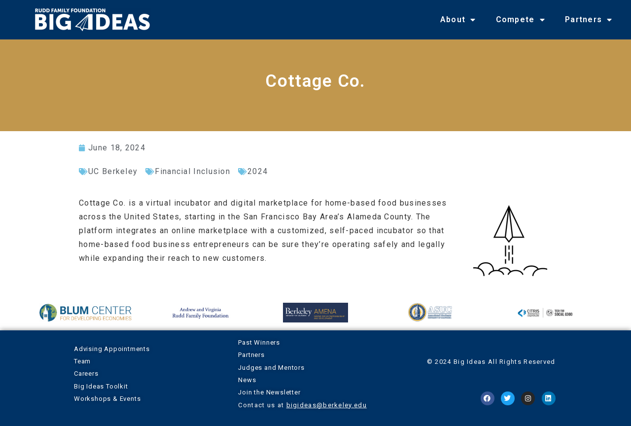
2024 (257, 171)
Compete (520, 20)
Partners (589, 20)
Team (82, 361)
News (247, 380)
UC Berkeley (113, 171)
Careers (86, 373)
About (458, 20)
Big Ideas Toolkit (101, 386)
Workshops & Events (107, 398)
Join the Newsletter (269, 392)
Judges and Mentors (271, 367)
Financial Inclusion (192, 171)
